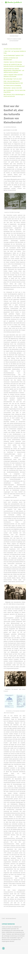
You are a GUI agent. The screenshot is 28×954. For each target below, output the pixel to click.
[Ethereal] (14, 2)
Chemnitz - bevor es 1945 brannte (13, 62)
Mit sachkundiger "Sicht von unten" (13, 79)
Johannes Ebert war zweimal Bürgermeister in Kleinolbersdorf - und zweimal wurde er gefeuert (14, 70)
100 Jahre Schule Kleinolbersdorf (12, 49)
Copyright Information (8, 924)
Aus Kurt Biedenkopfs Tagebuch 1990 (13, 55)
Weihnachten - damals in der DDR (13, 88)
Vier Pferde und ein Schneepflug (12, 85)
